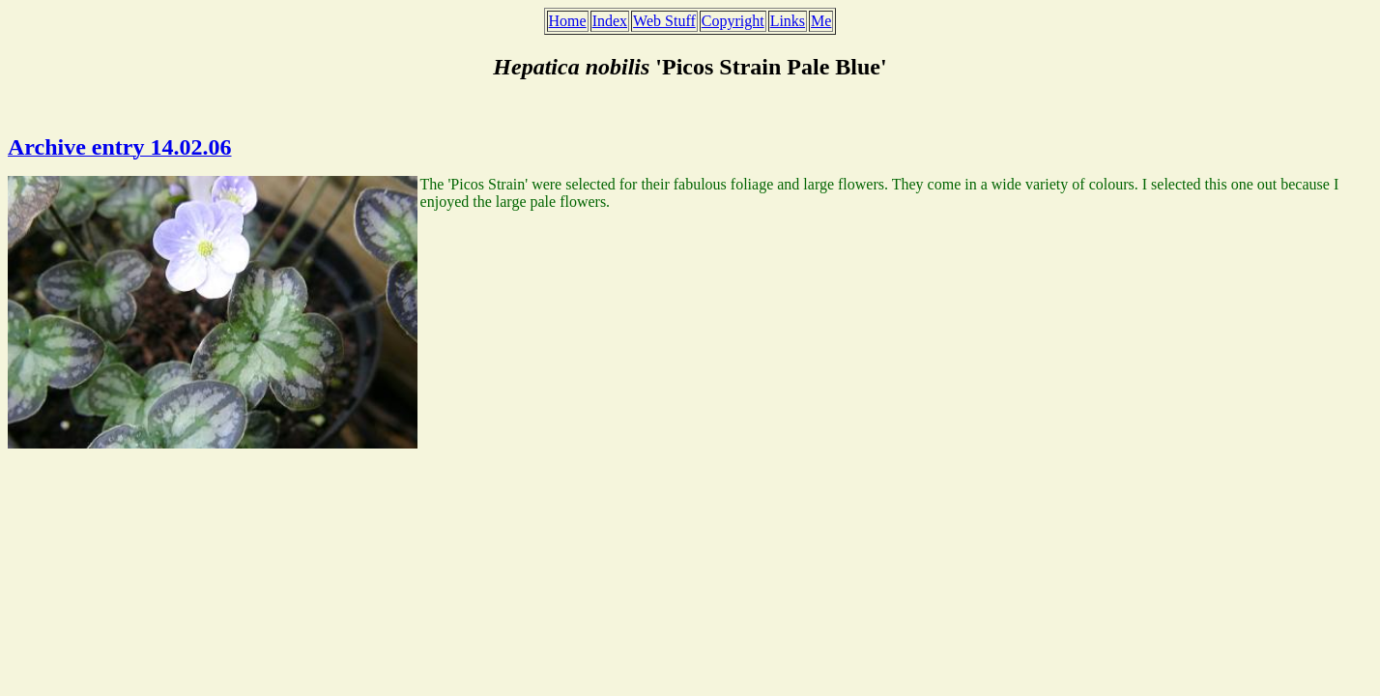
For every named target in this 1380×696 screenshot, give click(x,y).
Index (609, 21)
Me (821, 21)
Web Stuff (664, 21)
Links (787, 21)
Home (568, 21)
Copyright (733, 21)
